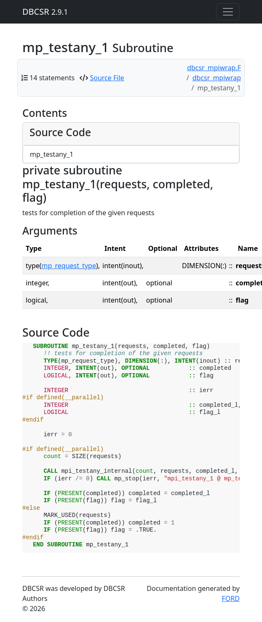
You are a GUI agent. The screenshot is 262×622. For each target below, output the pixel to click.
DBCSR (45, 11)
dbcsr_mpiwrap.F (214, 67)
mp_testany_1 (51, 154)
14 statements (52, 77)
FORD (231, 598)
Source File (107, 77)
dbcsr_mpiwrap (216, 77)
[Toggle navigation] (228, 11)
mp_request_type (69, 265)
